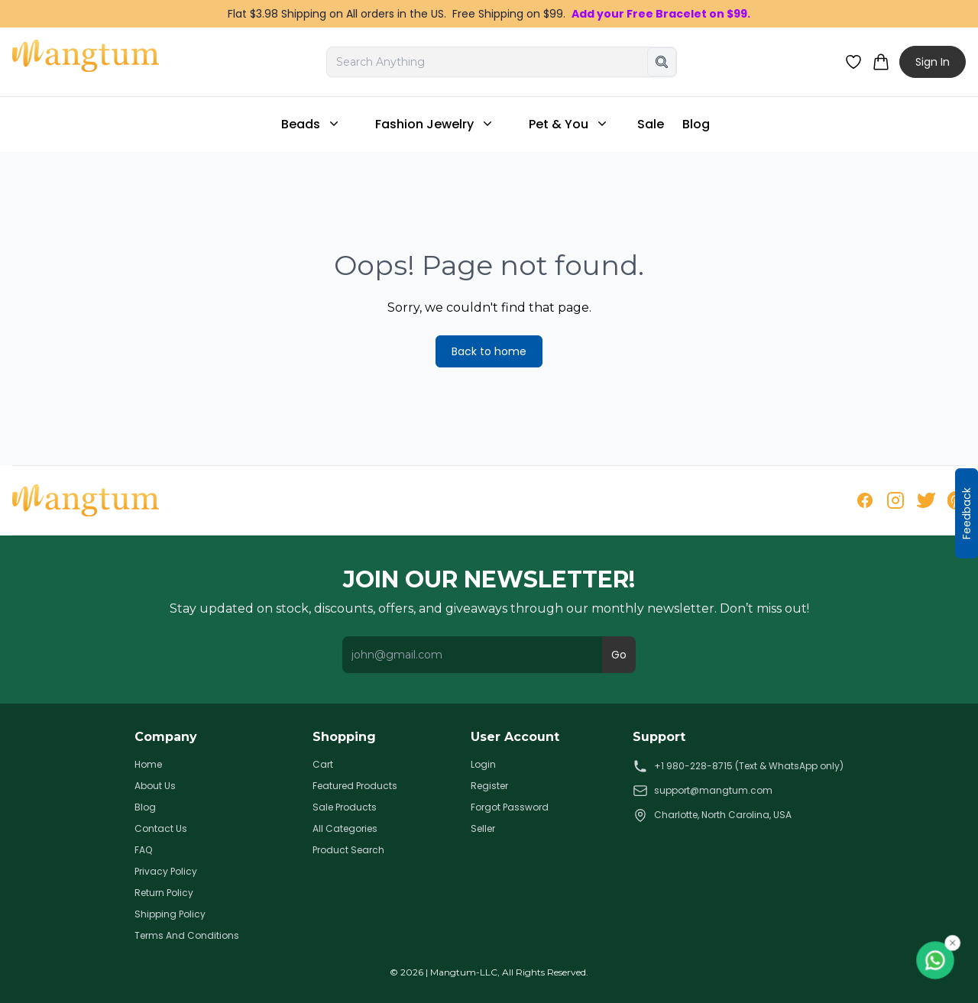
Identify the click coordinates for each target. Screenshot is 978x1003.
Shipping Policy (170, 914)
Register (489, 786)
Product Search (348, 850)
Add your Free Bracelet (639, 13)
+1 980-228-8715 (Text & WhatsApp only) (738, 766)
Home (148, 765)
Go (619, 654)
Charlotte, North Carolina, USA (712, 815)
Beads (311, 124)
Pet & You (569, 124)
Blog (696, 124)
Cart (323, 765)
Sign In (932, 62)
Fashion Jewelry (435, 124)
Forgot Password (510, 807)
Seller (483, 829)
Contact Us (160, 829)
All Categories (345, 829)
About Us (155, 786)
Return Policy (163, 893)
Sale (650, 124)
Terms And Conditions (186, 936)
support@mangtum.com (702, 790)
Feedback (966, 513)
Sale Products (345, 807)
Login (483, 765)
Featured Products (355, 786)
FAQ (143, 850)
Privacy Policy (165, 871)
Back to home (489, 351)
